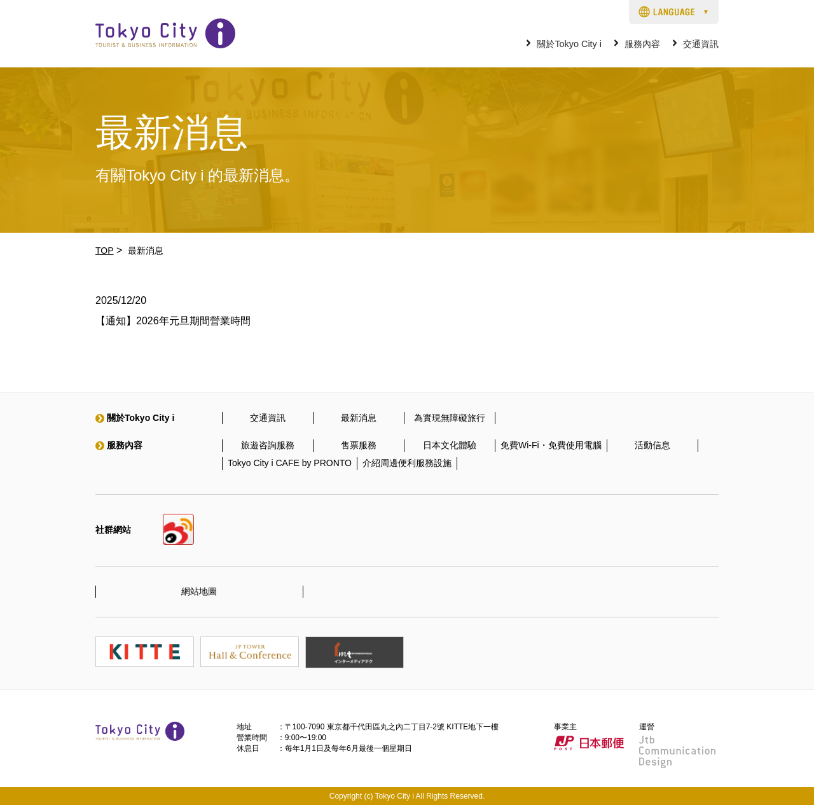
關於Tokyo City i (569, 44)
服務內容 (642, 44)
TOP (104, 250)
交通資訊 (701, 44)
